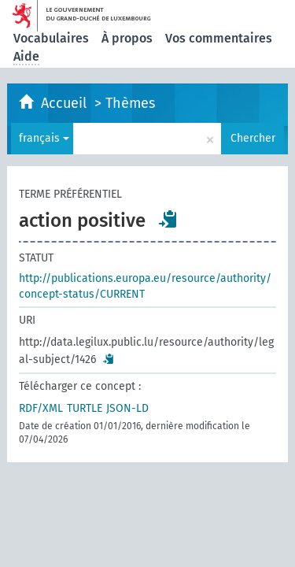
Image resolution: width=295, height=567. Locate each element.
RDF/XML (41, 408)
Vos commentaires (218, 38)
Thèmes (130, 103)
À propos (127, 38)
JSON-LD (127, 408)
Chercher (252, 138)
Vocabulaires (51, 38)
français (44, 138)
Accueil (65, 103)
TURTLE (84, 408)
